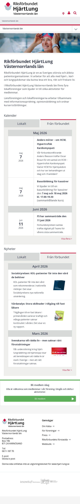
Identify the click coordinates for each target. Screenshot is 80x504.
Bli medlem (54, 398)
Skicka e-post (8, 458)
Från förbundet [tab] (58, 123)
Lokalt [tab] (21, 123)
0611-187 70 (8, 451)
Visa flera (65, 238)
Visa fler (66, 370)
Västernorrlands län (10, 21)
